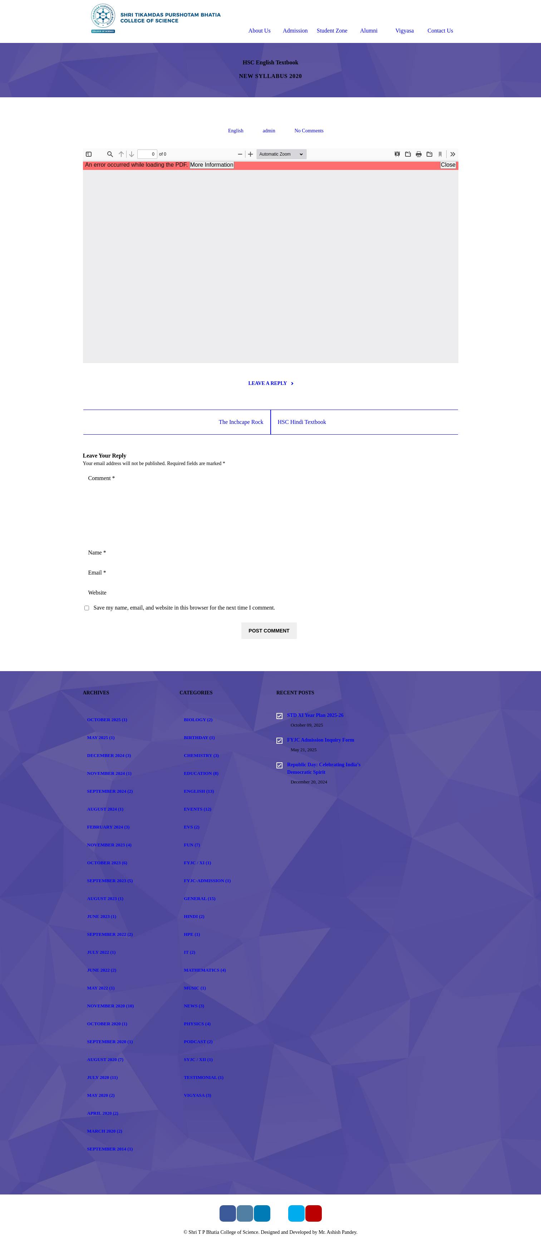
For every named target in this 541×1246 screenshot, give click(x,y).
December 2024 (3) (109, 755)
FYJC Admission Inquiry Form (320, 740)
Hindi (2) (194, 916)
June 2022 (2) (102, 970)
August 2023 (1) (105, 898)
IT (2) (189, 952)
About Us (260, 22)
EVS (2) (192, 827)
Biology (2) (198, 719)
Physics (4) (197, 1023)
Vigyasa (404, 22)
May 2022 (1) (101, 988)
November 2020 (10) (110, 1005)
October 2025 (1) (107, 719)
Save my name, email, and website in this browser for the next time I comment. (184, 608)
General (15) (199, 898)
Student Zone (332, 22)
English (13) (199, 791)
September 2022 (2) (110, 934)
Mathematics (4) (205, 970)
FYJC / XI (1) (197, 862)
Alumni (369, 22)
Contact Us (440, 22)
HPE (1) (192, 934)
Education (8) (201, 773)
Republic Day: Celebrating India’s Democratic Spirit (323, 768)
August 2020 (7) (105, 1059)
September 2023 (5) (110, 880)
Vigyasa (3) (197, 1095)
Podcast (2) (198, 1041)
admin (269, 130)
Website (97, 593)
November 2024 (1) (109, 773)
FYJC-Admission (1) (207, 880)
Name (97, 552)
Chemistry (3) (201, 755)
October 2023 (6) (107, 862)
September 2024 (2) (110, 791)
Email (97, 573)
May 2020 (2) (101, 1095)
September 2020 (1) (110, 1041)
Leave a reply (270, 383)
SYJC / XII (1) (198, 1059)
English (236, 130)
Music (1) (195, 988)
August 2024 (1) (105, 809)
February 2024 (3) (108, 827)
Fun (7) (192, 844)
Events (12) (197, 809)
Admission (295, 22)
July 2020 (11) (102, 1077)
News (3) (194, 1005)
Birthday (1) (199, 737)
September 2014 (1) (110, 1149)
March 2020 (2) (104, 1131)
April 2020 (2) (102, 1113)
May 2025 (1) (101, 737)
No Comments (309, 130)
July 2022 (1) (101, 952)
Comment (101, 478)
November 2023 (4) (109, 844)
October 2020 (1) (107, 1023)
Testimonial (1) (203, 1077)
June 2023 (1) (102, 916)
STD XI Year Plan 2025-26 (315, 715)
